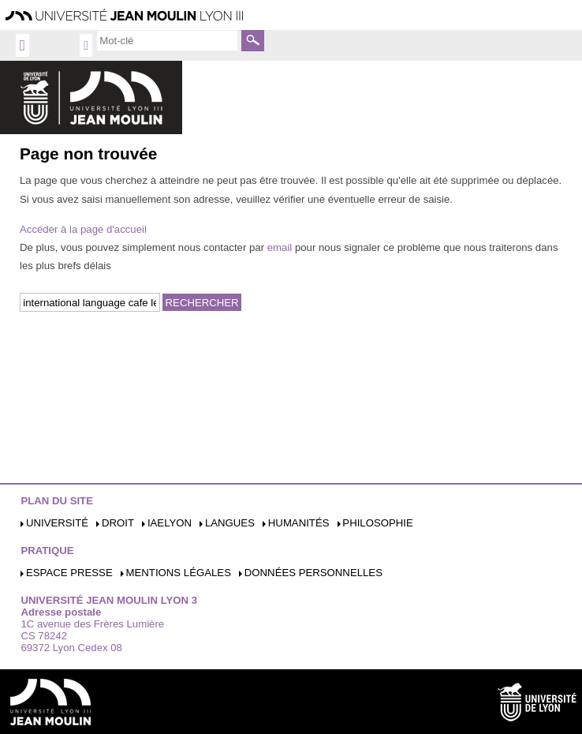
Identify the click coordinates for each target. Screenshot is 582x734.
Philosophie (377, 523)
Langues (230, 523)
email (280, 247)
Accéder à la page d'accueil (83, 229)
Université (57, 523)
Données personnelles (313, 573)
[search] (167, 40)
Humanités (299, 523)
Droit (118, 523)
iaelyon (169, 523)
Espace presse (69, 573)
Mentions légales (178, 573)
